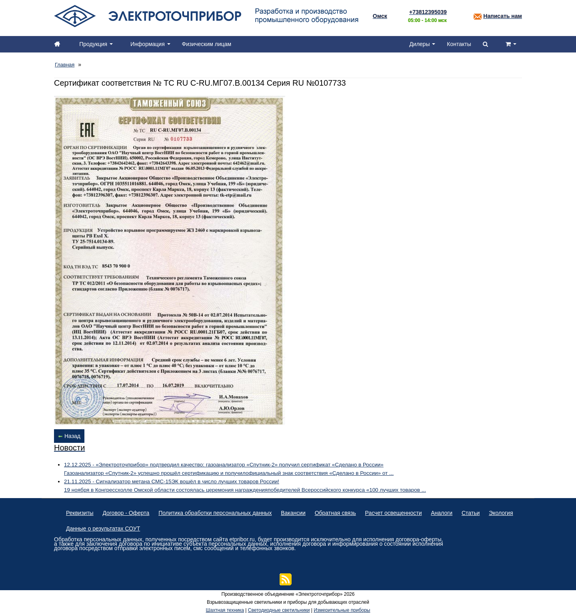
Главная (65, 64)
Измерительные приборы (342, 609)
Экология (78, 527)
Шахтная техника (225, 609)
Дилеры (421, 44)
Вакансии (297, 511)
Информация (152, 44)
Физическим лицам (208, 44)
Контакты (458, 44)
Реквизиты (80, 511)
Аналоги (449, 511)
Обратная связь (340, 511)
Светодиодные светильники (279, 609)
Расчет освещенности (399, 511)
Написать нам (502, 16)
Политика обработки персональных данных (217, 511)
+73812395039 (428, 12)
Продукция (97, 44)
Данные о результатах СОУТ (137, 527)
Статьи (479, 511)
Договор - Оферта (127, 511)
